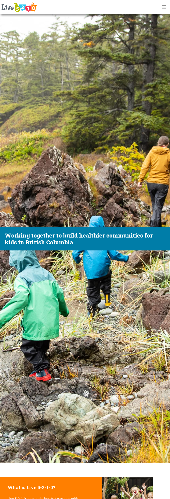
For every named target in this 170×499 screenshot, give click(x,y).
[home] (19, 7)
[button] (164, 7)
